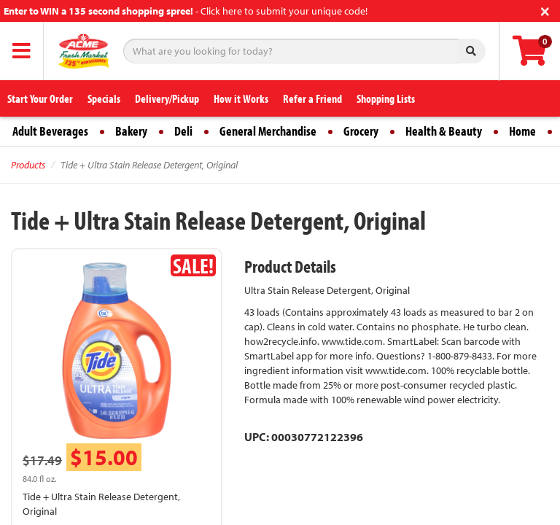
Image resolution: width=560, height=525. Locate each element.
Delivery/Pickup (167, 98)
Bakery (131, 130)
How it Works (241, 98)
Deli (183, 130)
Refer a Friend (312, 98)
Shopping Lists (386, 98)
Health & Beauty (443, 130)
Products (28, 164)
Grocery (360, 130)
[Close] (545, 10)
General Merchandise (267, 130)
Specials (104, 98)
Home (522, 130)
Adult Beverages (50, 130)
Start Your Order (40, 98)
